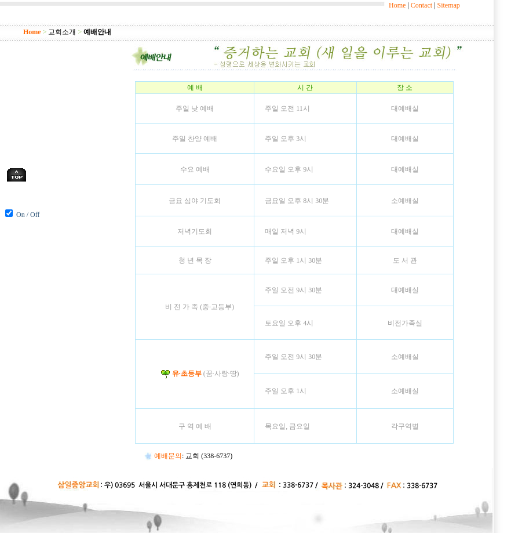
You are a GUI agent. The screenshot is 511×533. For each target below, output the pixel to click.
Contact (421, 5)
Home (397, 5)
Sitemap (448, 5)
